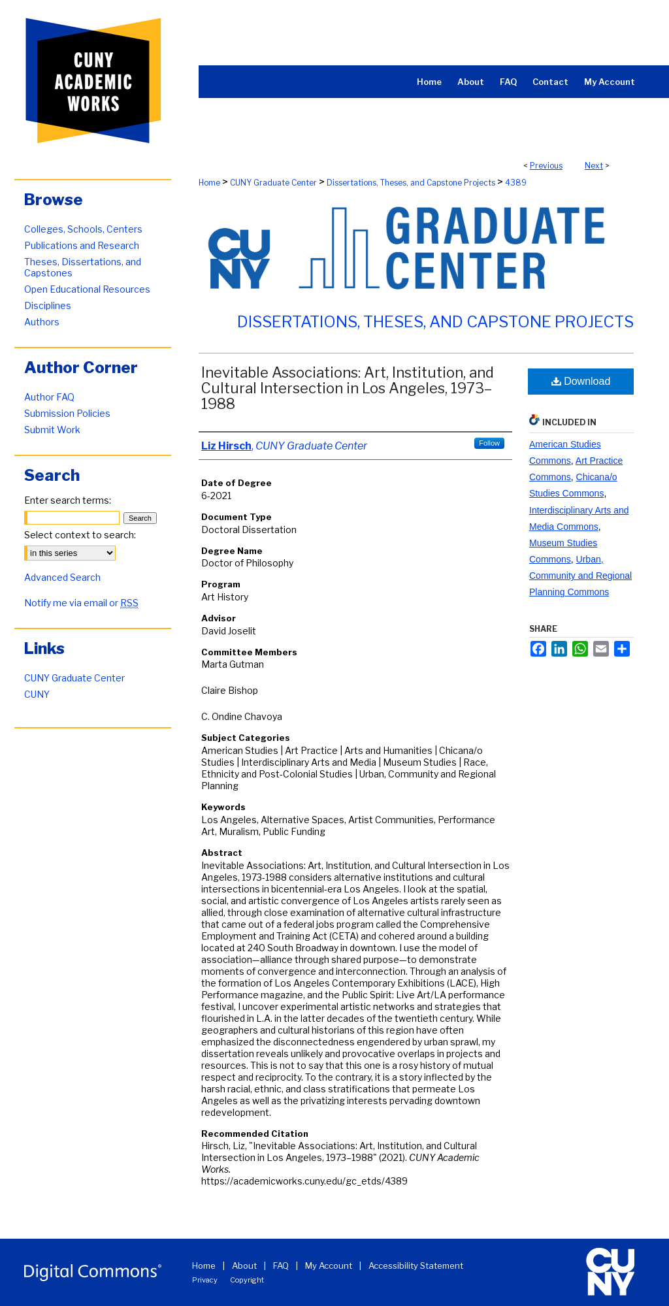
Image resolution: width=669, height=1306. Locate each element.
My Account (328, 1265)
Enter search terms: (67, 500)
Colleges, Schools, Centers (83, 229)
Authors (41, 321)
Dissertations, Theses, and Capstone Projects (411, 183)
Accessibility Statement (415, 1265)
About (244, 1265)
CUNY (37, 694)
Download (581, 381)
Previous (546, 166)
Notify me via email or (81, 602)
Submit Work (52, 429)
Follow (489, 443)
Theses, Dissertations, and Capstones (82, 267)
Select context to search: (80, 534)
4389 (516, 183)
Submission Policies (67, 413)
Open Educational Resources (87, 289)
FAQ (281, 1265)
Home (209, 183)
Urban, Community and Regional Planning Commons (580, 575)
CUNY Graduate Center (273, 183)
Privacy (205, 1279)
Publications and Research (81, 245)
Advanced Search (62, 577)
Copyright (247, 1279)
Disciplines (47, 305)
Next (594, 166)
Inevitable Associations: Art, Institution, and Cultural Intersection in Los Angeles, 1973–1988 (347, 388)
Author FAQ (49, 396)
